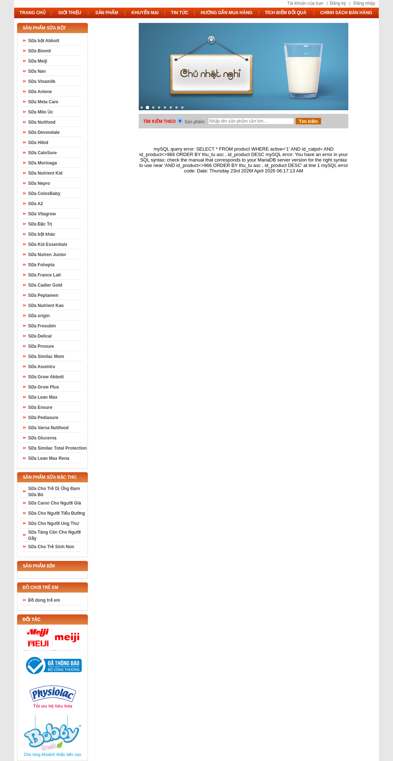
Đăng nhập (364, 3)
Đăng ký (338, 3)
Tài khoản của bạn (305, 3)
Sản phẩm (194, 121)
